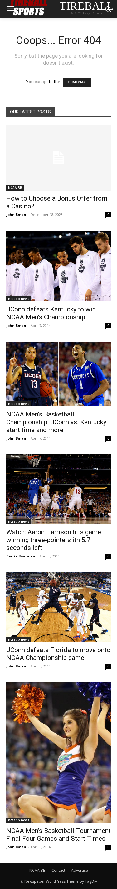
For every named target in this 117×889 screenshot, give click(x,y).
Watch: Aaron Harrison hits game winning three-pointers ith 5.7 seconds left (53, 540)
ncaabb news (18, 298)
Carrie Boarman (20, 556)
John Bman (16, 214)
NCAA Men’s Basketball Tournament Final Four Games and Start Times (58, 834)
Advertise (79, 870)
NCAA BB (15, 188)
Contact (58, 870)
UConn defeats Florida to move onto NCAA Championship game (58, 654)
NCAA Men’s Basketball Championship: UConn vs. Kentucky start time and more (56, 422)
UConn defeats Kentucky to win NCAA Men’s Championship (51, 313)
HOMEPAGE (77, 82)
